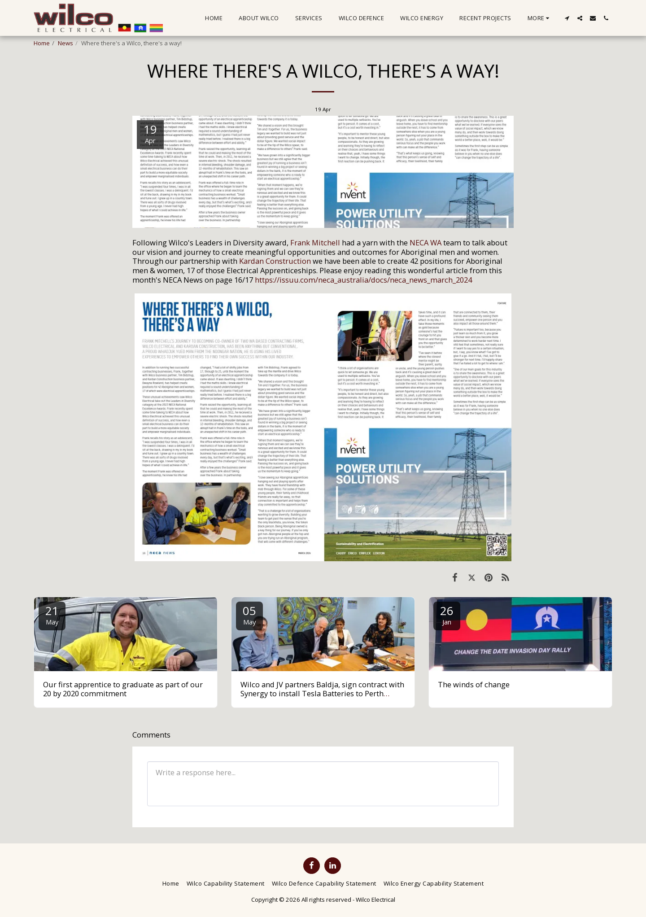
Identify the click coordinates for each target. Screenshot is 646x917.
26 (446, 614)
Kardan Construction (275, 261)
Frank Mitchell (315, 242)
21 (52, 614)
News (65, 43)
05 (249, 614)
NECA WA (425, 242)
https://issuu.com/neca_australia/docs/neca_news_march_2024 (363, 280)
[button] (567, 18)
